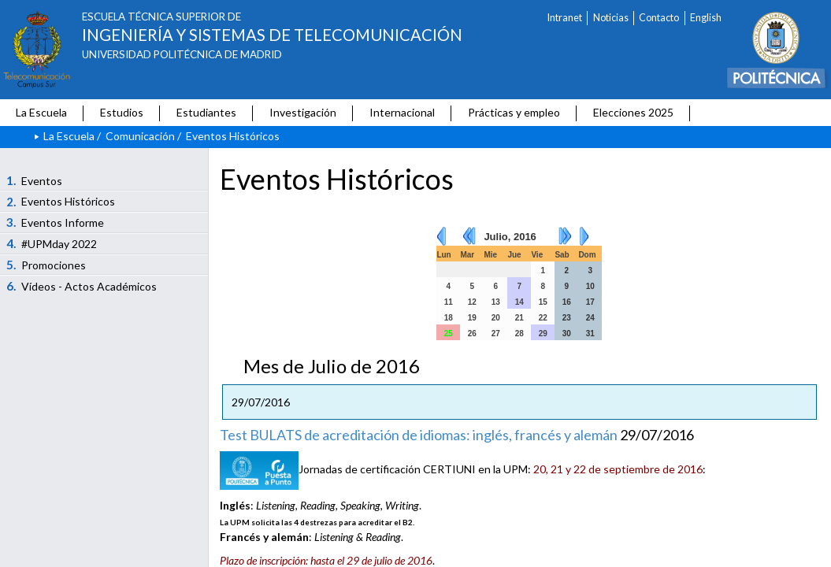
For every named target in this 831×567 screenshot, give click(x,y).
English (706, 18)
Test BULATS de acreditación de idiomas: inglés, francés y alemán (419, 434)
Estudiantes (206, 112)
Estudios (121, 112)
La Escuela (41, 112)
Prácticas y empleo (514, 112)
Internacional (402, 112)
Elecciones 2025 (633, 112)
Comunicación (140, 136)
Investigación (302, 112)
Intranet (564, 18)
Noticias (611, 18)
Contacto (659, 18)
